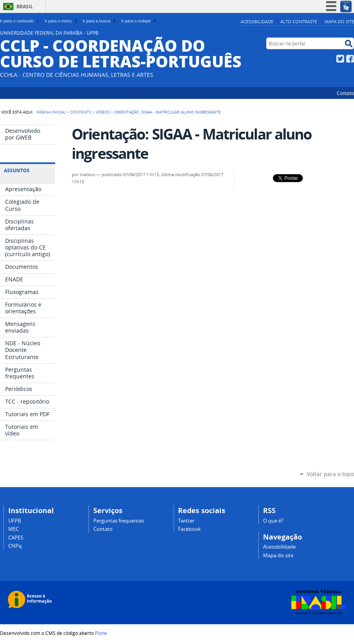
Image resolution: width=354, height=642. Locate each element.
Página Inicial (51, 112)
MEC (13, 529)
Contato (345, 93)
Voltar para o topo (330, 474)
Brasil (25, 6)
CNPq (15, 546)
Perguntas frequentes (118, 520)
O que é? (273, 520)
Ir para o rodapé (139, 21)
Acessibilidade (257, 21)
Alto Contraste (298, 21)
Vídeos (102, 112)
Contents (80, 112)
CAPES (15, 537)
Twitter (340, 59)
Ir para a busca (100, 21)
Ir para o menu (61, 21)
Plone (101, 633)
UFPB (14, 520)
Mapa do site (339, 21)
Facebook (350, 59)
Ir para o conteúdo (20, 21)
